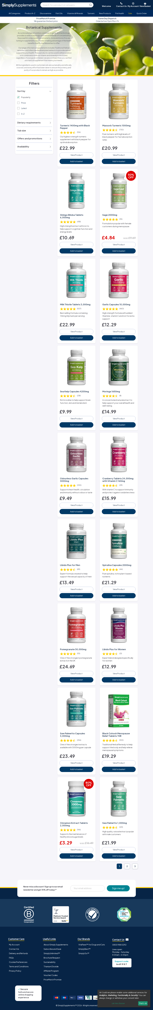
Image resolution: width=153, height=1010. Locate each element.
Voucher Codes (51, 975)
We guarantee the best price (107, 19)
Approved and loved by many (45, 19)
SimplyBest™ (84, 949)
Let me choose (118, 1003)
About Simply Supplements (56, 944)
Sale (130, 13)
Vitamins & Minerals (75, 13)
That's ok (143, 1003)
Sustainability (50, 962)
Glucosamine (45, 13)
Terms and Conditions (19, 966)
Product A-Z (30, 13)
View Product (76, 155)
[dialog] (123, 998)
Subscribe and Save (52, 949)
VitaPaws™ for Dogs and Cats (91, 944)
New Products (105, 13)
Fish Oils (59, 13)
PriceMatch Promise (52, 979)
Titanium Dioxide (51, 966)
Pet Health (119, 13)
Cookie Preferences (18, 962)
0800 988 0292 (119, 945)
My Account (14, 944)
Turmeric (91, 13)
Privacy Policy (15, 971)
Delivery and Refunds (18, 953)
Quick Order (141, 13)
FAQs (11, 957)
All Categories (14, 13)
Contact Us (14, 949)
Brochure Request (52, 957)
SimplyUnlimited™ (52, 953)
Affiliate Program (51, 971)
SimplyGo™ (83, 953)
